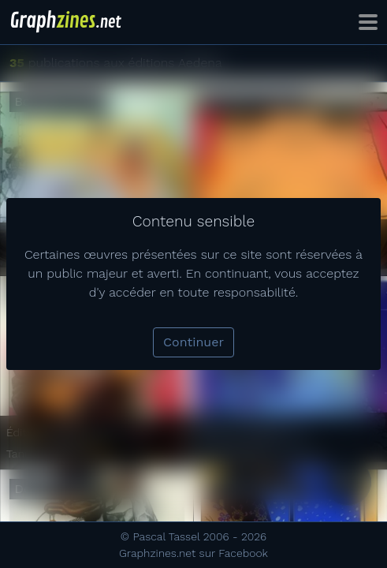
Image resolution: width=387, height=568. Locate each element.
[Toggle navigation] (368, 22)
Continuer (193, 341)
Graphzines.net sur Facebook (193, 553)
